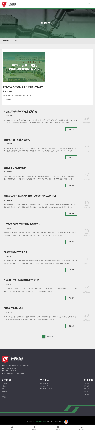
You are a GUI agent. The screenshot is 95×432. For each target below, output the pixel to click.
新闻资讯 (4, 398)
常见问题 (86, 390)
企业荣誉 (4, 388)
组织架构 (4, 396)
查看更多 (9, 99)
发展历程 (4, 393)
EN (88, 4)
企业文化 (4, 390)
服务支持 (6, 40)
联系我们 (86, 396)
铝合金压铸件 (44, 385)
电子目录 (86, 388)
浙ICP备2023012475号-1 (54, 423)
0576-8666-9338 (11, 372)
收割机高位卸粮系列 (46, 390)
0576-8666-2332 (11, 370)
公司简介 (4, 385)
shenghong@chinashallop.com (15, 375)
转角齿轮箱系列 (44, 388)
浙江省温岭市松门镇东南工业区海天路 (17, 367)
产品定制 (86, 385)
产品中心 (15, 40)
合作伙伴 (86, 393)
